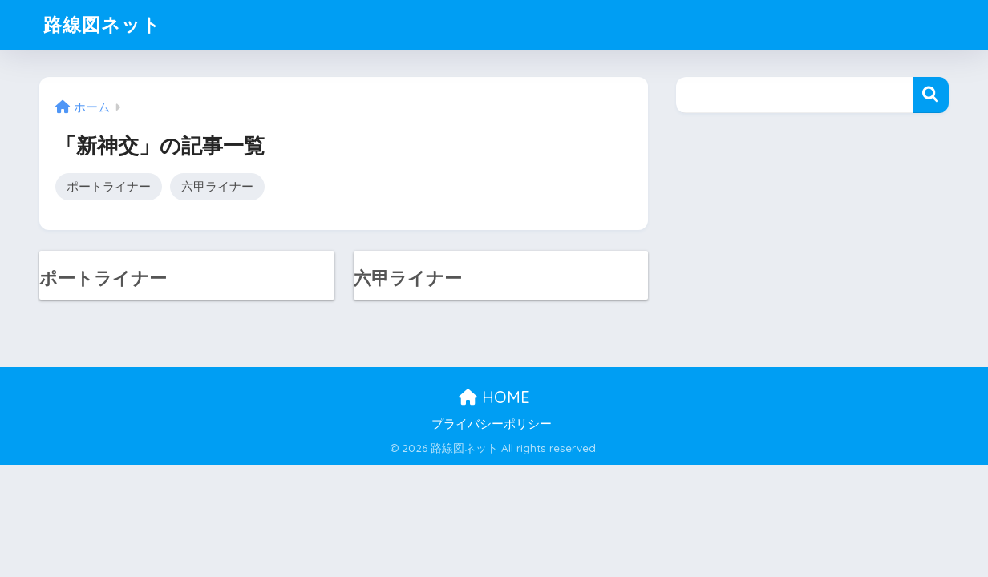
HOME (494, 397)
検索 (931, 95)
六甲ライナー (217, 186)
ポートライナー (109, 186)
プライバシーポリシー (491, 424)
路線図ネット (102, 24)
